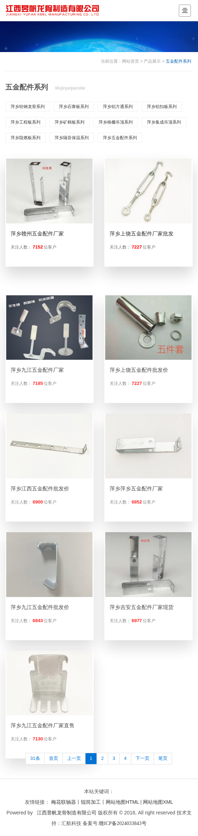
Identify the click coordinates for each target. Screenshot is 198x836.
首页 (53, 758)
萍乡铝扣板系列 (162, 106)
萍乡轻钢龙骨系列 (28, 106)
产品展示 (152, 61)
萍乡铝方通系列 (118, 106)
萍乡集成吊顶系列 (164, 122)
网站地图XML (158, 802)
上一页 (74, 758)
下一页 (142, 758)
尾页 (162, 758)
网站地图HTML (122, 802)
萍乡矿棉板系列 (69, 122)
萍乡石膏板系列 (74, 106)
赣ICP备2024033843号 (123, 823)
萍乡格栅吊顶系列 (116, 122)
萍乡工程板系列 (25, 122)
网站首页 (130, 61)
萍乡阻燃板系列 (25, 137)
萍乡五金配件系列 (120, 137)
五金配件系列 (178, 61)
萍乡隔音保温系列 (72, 137)
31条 (35, 758)
